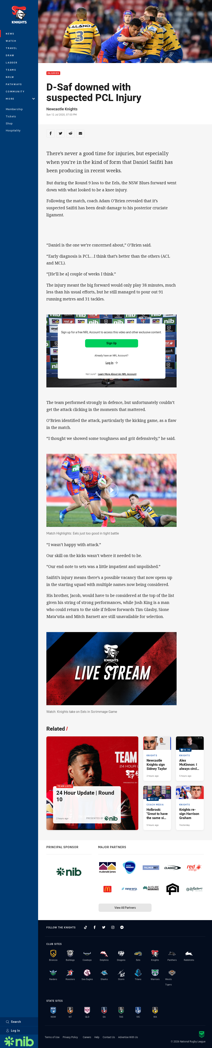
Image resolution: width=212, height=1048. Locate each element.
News (10, 33)
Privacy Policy (70, 1037)
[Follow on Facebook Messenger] (122, 927)
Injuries (53, 73)
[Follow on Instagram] (112, 927)
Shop (9, 123)
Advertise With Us (128, 1037)
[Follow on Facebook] (94, 927)
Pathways (14, 84)
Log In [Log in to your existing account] (112, 362)
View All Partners (125, 908)
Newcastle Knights (61, 108)
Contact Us (109, 1037)
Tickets (11, 116)
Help (96, 1037)
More (20, 98)
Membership (14, 109)
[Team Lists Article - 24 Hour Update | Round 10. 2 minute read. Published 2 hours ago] (92, 783)
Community (15, 91)
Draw (10, 55)
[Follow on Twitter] (103, 927)
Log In (13, 1031)
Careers (87, 1037)
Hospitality (13, 130)
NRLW (10, 77)
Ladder (12, 62)
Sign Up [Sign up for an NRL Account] (111, 343)
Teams (11, 69)
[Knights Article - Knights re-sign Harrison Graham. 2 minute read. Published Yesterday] (190, 808)
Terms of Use (52, 1037)
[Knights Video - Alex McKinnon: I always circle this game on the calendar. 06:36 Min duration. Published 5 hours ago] (190, 758)
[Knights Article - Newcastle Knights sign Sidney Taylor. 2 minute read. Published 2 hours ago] (157, 758)
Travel (11, 48)
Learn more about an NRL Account (117, 373)
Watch (11, 40)
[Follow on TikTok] (85, 927)
